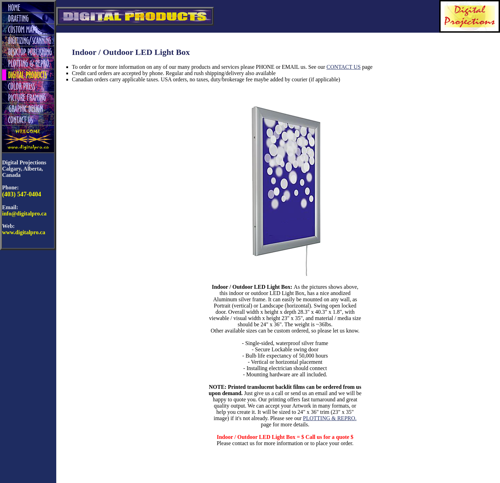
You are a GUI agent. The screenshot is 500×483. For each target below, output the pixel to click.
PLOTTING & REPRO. (330, 418)
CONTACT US (343, 67)
